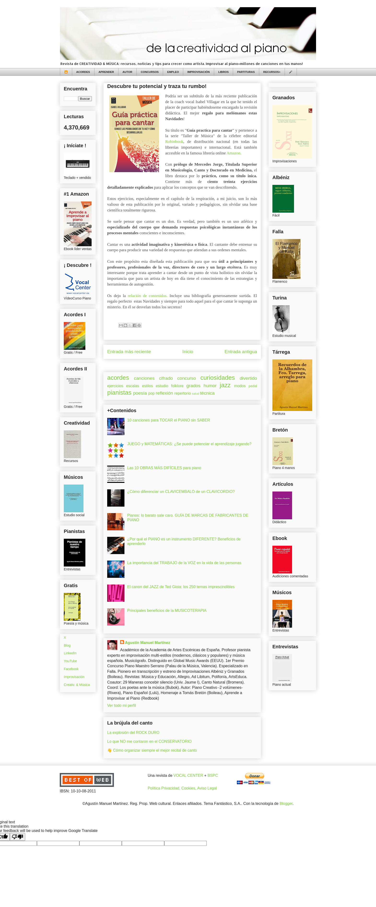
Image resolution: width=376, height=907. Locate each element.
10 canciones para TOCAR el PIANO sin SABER (168, 420)
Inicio (187, 351)
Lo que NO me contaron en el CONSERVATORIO (149, 741)
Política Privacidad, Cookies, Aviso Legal (182, 788)
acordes (118, 377)
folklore (177, 386)
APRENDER (106, 71)
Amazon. (234, 153)
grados (193, 385)
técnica (207, 393)
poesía (140, 393)
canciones (144, 378)
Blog (67, 645)
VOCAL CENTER (188, 775)
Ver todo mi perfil (121, 705)
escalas (132, 386)
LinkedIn (70, 653)
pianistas (119, 392)
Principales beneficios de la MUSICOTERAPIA (166, 611)
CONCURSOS (150, 71)
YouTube (70, 661)
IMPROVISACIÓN (198, 71)
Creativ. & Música (77, 685)
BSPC (212, 775)
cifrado (166, 378)
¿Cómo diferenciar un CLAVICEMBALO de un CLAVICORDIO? (181, 492)
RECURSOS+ (272, 71)
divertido (248, 378)
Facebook (71, 669)
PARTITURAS (246, 71)
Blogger (286, 804)
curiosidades (217, 377)
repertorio (182, 393)
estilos (147, 386)
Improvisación (74, 677)
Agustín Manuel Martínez (147, 643)
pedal (253, 386)
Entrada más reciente (129, 351)
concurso (186, 378)
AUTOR (127, 71)
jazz (225, 385)
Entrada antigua (241, 351)
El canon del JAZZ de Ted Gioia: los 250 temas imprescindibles (181, 587)
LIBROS (223, 71)
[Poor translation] (17, 837)
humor (210, 385)
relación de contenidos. (148, 295)
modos (240, 386)
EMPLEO (173, 71)
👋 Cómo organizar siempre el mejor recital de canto (152, 750)
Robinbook (174, 141)
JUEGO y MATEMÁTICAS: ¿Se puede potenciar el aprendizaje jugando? (189, 444)
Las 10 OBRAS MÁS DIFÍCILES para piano (164, 468)
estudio (162, 386)
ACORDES (83, 71)
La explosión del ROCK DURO (133, 733)
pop (151, 393)
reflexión (164, 393)
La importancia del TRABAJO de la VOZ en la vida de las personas (184, 563)
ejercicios (115, 386)
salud (195, 393)
